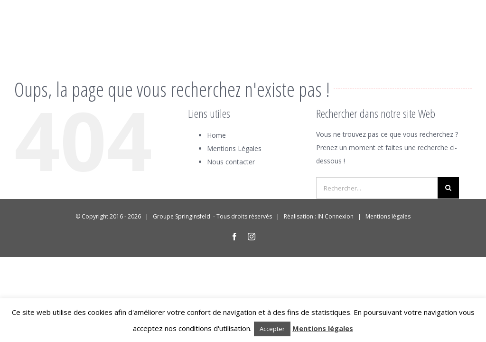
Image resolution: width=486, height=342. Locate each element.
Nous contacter (231, 161)
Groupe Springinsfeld (182, 216)
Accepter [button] (272, 328)
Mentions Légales (234, 148)
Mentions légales (388, 216)
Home (216, 135)
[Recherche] (448, 188)
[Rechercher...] (377, 188)
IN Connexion (336, 216)
